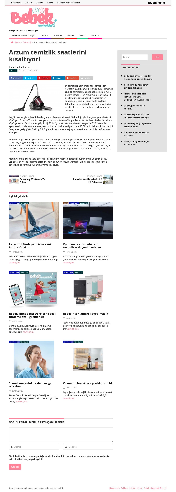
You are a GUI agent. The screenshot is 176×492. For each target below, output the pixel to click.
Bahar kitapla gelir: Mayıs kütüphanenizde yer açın (136, 116)
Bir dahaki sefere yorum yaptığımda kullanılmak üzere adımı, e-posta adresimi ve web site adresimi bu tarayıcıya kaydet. (59, 458)
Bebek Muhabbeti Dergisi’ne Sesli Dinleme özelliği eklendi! (32, 315)
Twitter (29, 78)
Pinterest (43, 78)
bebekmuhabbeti (18, 67)
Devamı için (14, 262)
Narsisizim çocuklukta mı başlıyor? (136, 134)
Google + (72, 78)
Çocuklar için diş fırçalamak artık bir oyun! (137, 125)
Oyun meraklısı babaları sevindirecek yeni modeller (82, 245)
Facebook (15, 78)
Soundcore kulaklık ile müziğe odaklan (30, 384)
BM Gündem (14, 203)
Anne (43, 35)
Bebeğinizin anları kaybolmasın (85, 314)
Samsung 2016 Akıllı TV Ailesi (32, 180)
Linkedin (58, 78)
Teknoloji (27, 42)
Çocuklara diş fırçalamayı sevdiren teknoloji (136, 86)
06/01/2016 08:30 (28, 70)
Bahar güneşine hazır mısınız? (134, 107)
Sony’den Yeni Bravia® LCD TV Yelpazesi (87, 180)
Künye (50, 2)
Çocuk (94, 35)
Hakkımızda (16, 2)
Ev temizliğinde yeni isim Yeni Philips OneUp (30, 245)
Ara (157, 57)
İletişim (40, 2)
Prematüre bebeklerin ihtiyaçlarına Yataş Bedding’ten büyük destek (137, 96)
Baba (56, 35)
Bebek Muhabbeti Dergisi (68, 2)
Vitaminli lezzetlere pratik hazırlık (88, 383)
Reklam (29, 2)
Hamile (70, 35)
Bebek (83, 35)
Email (85, 78)
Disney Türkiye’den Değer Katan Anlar (136, 143)
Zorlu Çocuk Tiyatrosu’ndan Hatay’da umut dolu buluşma (138, 77)
